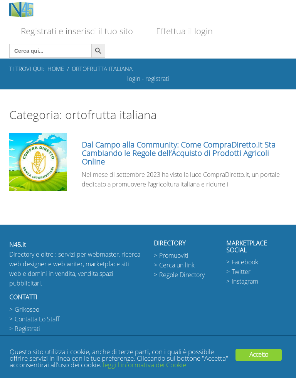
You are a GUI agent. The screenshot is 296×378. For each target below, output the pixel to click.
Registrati (27, 329)
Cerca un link (177, 265)
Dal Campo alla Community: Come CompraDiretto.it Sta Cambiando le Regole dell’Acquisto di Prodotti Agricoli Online (179, 153)
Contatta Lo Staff (37, 319)
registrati (157, 78)
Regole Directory (182, 275)
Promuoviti (173, 255)
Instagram (245, 281)
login (133, 78)
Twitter (241, 272)
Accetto (258, 354)
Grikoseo (27, 309)
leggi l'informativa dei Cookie (144, 365)
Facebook (245, 262)
